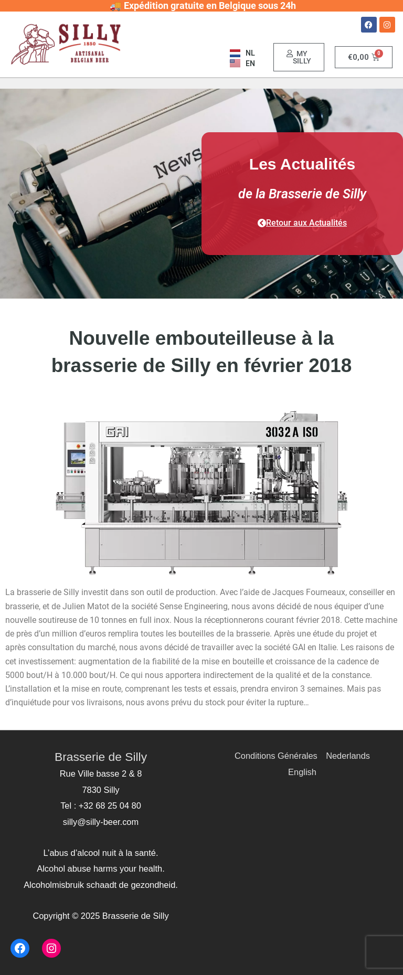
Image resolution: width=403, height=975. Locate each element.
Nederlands (348, 755)
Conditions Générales (276, 755)
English (302, 772)
